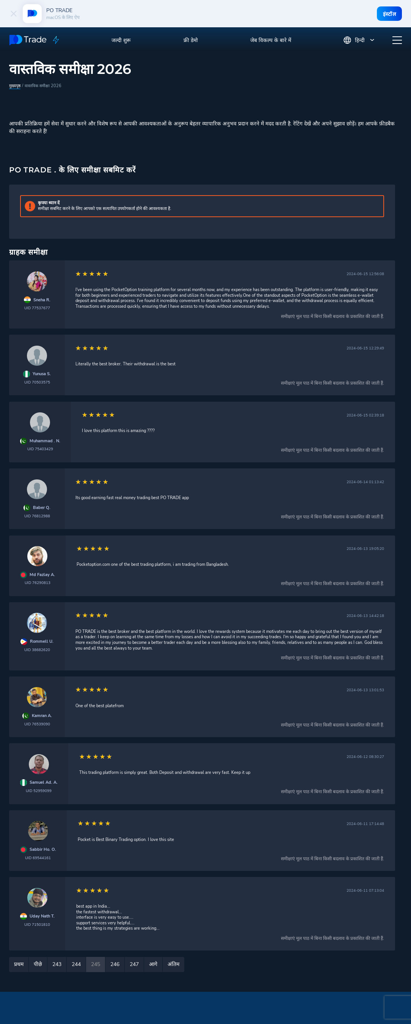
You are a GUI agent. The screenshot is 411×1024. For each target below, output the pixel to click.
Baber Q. (41, 507)
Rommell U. (41, 641)
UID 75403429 (40, 448)
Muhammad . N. (45, 440)
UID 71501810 (37, 924)
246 (114, 964)
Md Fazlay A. (42, 574)
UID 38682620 (37, 649)
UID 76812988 (37, 515)
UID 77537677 (37, 307)
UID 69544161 (38, 857)
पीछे (38, 964)
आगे (153, 964)
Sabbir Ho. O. (43, 849)
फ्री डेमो (191, 40)
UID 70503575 (37, 381)
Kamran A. (42, 715)
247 (134, 964)
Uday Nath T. (42, 916)
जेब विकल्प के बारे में (270, 40)
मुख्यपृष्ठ (14, 85)
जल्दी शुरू (121, 40)
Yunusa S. (42, 373)
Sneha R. (41, 299)
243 (56, 964)
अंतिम (173, 964)
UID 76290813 (37, 582)
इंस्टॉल (389, 14)
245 (95, 964)
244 (76, 964)
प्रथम (19, 964)
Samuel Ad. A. (44, 782)
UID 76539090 (37, 723)
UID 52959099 (39, 790)
